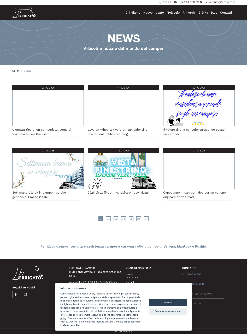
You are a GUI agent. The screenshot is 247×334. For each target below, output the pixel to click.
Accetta (168, 302)
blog (214, 12)
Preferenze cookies (70, 325)
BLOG (27, 70)
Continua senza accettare (167, 311)
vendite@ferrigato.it (220, 2)
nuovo (148, 12)
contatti (226, 12)
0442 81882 (168, 2)
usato (159, 12)
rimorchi (189, 12)
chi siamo (133, 12)
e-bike (203, 12)
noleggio (173, 12)
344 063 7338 (191, 2)
